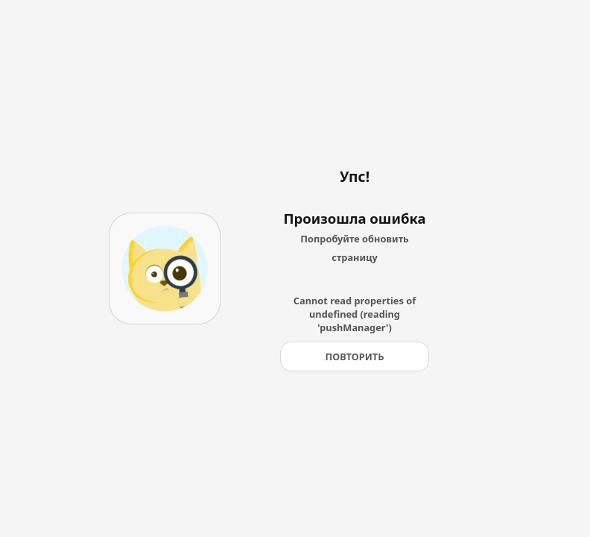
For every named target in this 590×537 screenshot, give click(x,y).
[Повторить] (354, 356)
